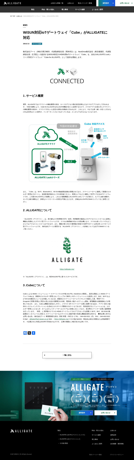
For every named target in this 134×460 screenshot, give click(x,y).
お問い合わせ (105, 413)
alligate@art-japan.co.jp (39, 319)
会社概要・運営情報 (117, 444)
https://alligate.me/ (67, 269)
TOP (13, 16)
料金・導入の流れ (98, 430)
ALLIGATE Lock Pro (72, 435)
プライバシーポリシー (117, 454)
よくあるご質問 (97, 444)
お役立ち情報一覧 (57, 3)
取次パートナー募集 (85, 3)
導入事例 (95, 439)
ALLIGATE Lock (70, 439)
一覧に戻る (67, 355)
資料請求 (82, 413)
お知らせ (71, 3)
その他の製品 (64, 443)
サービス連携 (96, 435)
